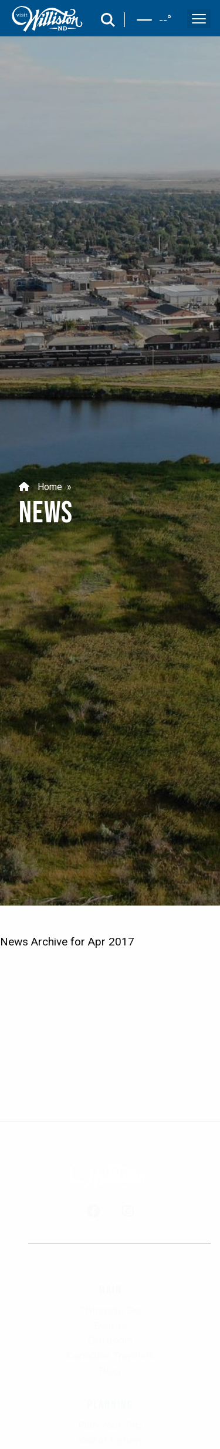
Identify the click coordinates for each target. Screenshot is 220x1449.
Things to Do (110, 1310)
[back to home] (47, 18)
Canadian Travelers (110, 1355)
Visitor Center (110, 1440)
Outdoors (110, 1340)
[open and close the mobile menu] (199, 18)
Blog (110, 1370)
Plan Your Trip (110, 1425)
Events (110, 1325)
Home (40, 486)
